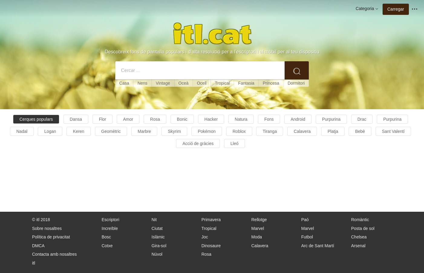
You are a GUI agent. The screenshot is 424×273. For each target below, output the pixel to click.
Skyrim (174, 131)
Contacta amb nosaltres (54, 254)
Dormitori (296, 83)
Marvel (257, 228)
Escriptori (110, 219)
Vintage (163, 83)
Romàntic (360, 219)
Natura (241, 119)
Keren (78, 131)
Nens (143, 83)
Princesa (271, 83)
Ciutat (157, 228)
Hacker (211, 119)
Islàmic (158, 236)
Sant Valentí (393, 131)
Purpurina (331, 119)
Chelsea (359, 236)
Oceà (183, 83)
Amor (128, 119)
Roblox (239, 131)
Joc (204, 236)
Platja (333, 131)
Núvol (157, 254)
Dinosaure (211, 245)
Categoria (368, 9)
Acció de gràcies (198, 143)
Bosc (106, 236)
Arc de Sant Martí (317, 245)
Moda (256, 236)
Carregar (395, 9)
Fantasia (246, 83)
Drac (362, 119)
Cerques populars (36, 119)
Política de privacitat (51, 236)
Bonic (182, 119)
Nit (154, 219)
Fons (269, 119)
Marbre (144, 131)
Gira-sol (159, 245)
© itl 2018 (41, 219)
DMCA (38, 245)
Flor (102, 119)
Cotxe (107, 245)
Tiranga (270, 131)
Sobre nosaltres (47, 228)
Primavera (211, 219)
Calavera (302, 131)
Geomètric (111, 131)
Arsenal (358, 245)
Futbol (307, 236)
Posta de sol (362, 228)
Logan (50, 131)
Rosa (155, 119)
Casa (124, 83)
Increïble (110, 228)
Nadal (22, 131)
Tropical (222, 83)
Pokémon (207, 131)
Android (298, 119)
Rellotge (259, 219)
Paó (305, 219)
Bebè (360, 131)
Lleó (234, 143)
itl (33, 263)
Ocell (202, 83)
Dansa (76, 119)
